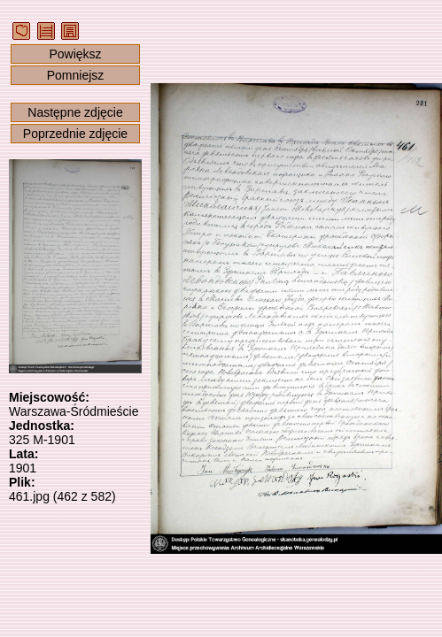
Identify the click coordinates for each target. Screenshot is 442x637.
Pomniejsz (76, 75)
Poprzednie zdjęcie (75, 134)
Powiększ (75, 54)
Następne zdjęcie (74, 112)
